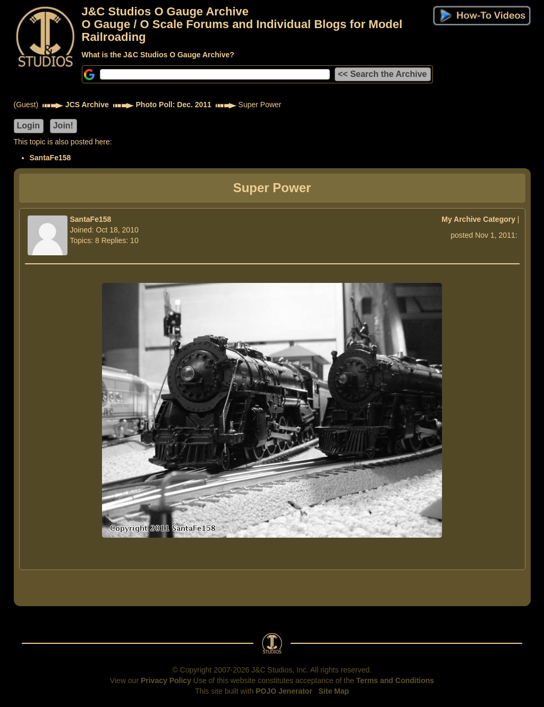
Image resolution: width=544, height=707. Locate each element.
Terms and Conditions (395, 680)
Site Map (334, 691)
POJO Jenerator (284, 691)
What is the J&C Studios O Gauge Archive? (158, 54)
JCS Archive (87, 104)
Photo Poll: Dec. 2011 (173, 104)
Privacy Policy (166, 680)
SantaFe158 (50, 157)
